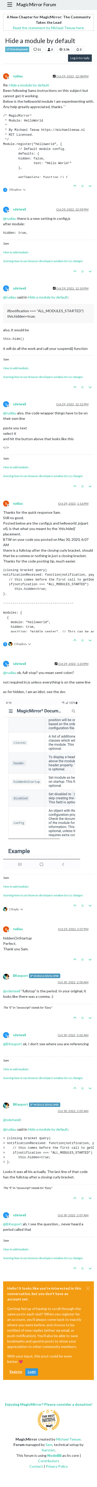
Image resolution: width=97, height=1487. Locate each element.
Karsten (48, 1450)
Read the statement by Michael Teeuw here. (49, 28)
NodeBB (54, 1455)
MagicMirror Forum (36, 4)
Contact (36, 1466)
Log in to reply (79, 58)
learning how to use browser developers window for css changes (43, 261)
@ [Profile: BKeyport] (12, 1044)
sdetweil (19, 209)
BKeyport (20, 976)
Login (32, 1372)
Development (17, 49)
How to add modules (16, 252)
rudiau (18, 76)
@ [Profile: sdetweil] (11, 991)
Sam (49, 1444)
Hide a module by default (29, 85)
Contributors (48, 1461)
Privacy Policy (57, 1466)
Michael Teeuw (68, 1439)
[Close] (88, 1288)
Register (16, 1372)
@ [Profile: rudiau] (9, 218)
